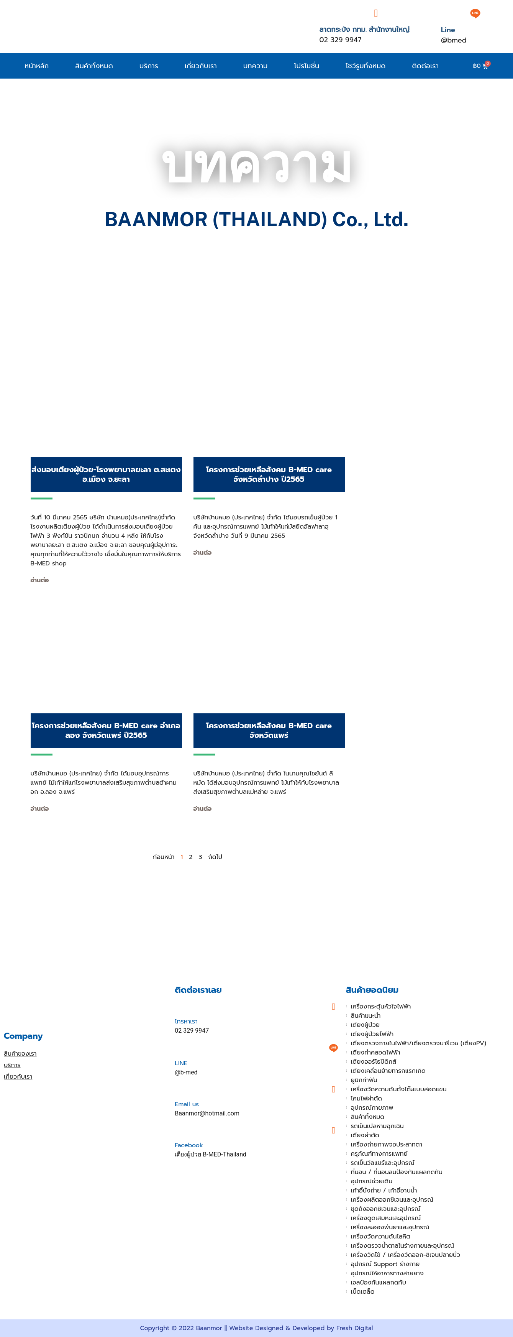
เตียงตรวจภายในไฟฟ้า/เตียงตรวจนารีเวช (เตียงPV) (419, 1043)
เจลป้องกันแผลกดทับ (378, 1282)
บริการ (148, 66)
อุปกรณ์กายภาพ (372, 1107)
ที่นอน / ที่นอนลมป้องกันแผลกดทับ (397, 1172)
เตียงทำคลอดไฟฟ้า (375, 1052)
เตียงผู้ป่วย (365, 1025)
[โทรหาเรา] (333, 1006)
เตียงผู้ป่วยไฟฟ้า (372, 1034)
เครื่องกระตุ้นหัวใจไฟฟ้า (381, 1006)
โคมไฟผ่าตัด (366, 1098)
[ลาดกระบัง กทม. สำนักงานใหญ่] (376, 13)
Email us (187, 1104)
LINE (181, 1063)
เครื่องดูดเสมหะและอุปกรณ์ (386, 1218)
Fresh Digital (354, 1328)
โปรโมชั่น (306, 66)
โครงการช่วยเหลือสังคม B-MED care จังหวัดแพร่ (269, 730)
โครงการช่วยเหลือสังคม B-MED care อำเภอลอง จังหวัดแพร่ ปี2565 (106, 730)
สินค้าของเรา (20, 1053)
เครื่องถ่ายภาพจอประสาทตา (387, 1144)
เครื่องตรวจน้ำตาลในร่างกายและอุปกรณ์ (402, 1245)
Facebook (189, 1145)
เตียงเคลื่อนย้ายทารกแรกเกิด (388, 1071)
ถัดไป (215, 857)
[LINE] (333, 1048)
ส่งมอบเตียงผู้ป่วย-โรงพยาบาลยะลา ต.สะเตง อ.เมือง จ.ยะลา (106, 474)
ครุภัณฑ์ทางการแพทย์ (379, 1153)
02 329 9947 (340, 39)
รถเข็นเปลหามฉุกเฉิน (377, 1126)
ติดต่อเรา (425, 66)
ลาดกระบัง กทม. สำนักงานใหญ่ (364, 29)
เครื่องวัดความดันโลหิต (380, 1236)
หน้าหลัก (37, 66)
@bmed (454, 40)
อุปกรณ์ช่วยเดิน (372, 1181)
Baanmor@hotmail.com (207, 1113)
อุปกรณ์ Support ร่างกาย (385, 1264)
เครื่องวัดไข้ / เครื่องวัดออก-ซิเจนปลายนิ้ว (406, 1255)
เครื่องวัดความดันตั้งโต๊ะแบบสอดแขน (399, 1089)
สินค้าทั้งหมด (94, 66)
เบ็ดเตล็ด (363, 1291)
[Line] (475, 13)
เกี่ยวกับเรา (201, 66)
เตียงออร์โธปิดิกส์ (374, 1061)
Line (448, 30)
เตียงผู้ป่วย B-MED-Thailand (210, 1154)
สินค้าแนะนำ (366, 1015)
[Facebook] (333, 1130)
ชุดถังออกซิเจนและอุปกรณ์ (386, 1209)
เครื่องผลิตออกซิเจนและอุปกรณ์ (392, 1199)
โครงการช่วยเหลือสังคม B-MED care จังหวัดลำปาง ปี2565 (269, 474)
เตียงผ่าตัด (365, 1135)
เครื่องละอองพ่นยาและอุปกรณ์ (390, 1227)
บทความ (255, 66)
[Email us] (333, 1089)
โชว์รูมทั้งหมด (365, 66)
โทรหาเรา (186, 1021)
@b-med (186, 1072)
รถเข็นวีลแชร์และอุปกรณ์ (383, 1163)
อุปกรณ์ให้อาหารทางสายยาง (387, 1273)
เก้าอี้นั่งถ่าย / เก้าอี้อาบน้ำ (384, 1190)
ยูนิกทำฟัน (364, 1080)
